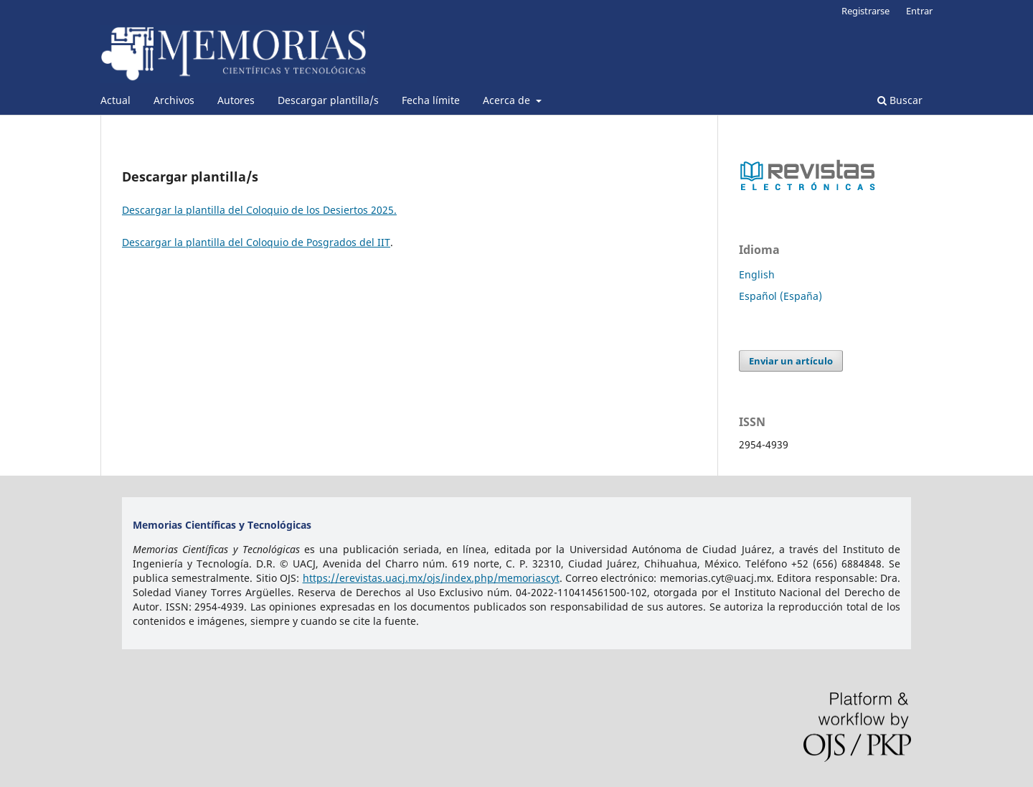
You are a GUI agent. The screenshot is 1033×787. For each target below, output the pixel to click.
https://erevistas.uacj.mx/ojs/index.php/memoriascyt (431, 578)
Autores (236, 100)
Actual (115, 100)
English (757, 274)
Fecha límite (431, 100)
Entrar (919, 10)
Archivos (174, 100)
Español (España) (780, 296)
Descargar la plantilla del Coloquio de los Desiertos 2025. (259, 210)
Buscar (900, 100)
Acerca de (508, 100)
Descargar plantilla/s (328, 100)
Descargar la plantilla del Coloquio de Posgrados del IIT (256, 242)
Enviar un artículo (791, 360)
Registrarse (865, 10)
